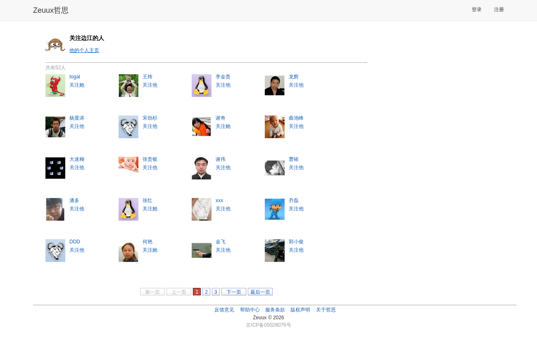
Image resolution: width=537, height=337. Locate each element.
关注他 (150, 85)
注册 (499, 9)
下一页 (233, 292)
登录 (477, 9)
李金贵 (223, 77)
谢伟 (221, 159)
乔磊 (294, 200)
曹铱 (294, 159)
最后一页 (260, 292)
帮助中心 (250, 310)
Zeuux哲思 (51, 10)
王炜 (147, 77)
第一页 (152, 292)
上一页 (178, 292)
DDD (74, 242)
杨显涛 (76, 118)
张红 (147, 200)
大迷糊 (76, 159)
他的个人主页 (84, 50)
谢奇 (221, 118)
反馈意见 (224, 310)
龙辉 (294, 77)
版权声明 (300, 310)
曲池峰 (296, 118)
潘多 (74, 200)
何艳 (147, 242)
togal (74, 77)
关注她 (76, 85)
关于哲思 (326, 310)
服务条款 (275, 310)
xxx (219, 200)
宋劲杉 (150, 118)
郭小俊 (296, 242)
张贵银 (150, 159)
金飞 (221, 242)
